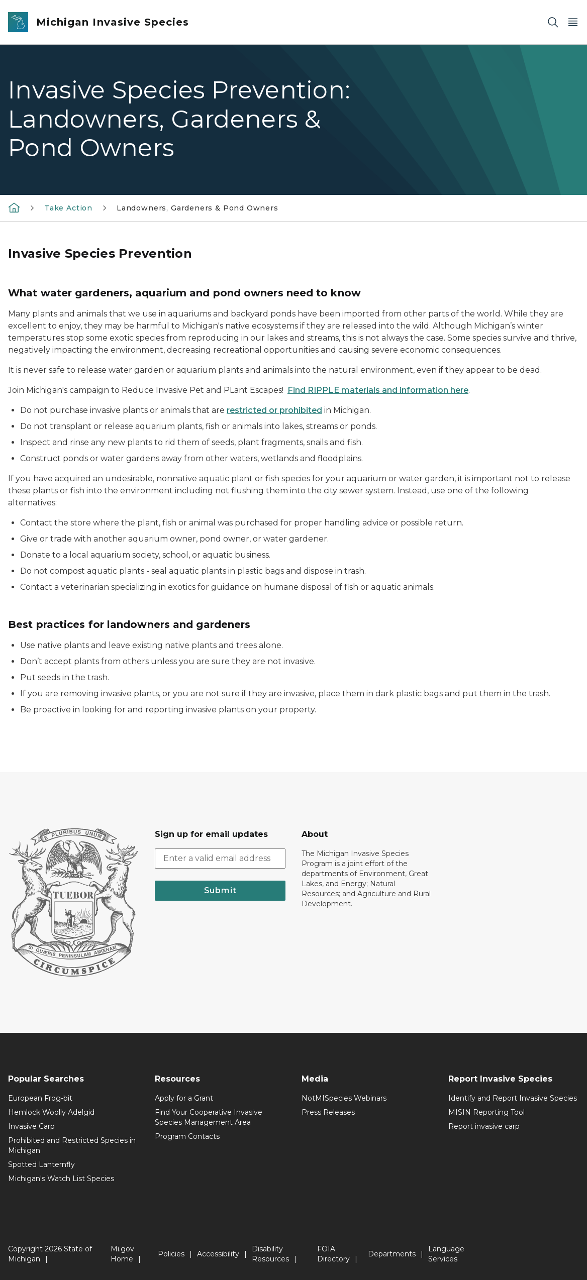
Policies (171, 1253)
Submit (220, 890)
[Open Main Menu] (573, 22)
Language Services (446, 1253)
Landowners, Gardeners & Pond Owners (197, 207)
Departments (392, 1253)
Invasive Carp (31, 1126)
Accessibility (218, 1253)
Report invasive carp (484, 1126)
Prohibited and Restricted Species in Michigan (72, 1145)
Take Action (68, 207)
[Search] (553, 22)
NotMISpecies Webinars (344, 1098)
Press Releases (328, 1112)
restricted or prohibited (274, 410)
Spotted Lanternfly (41, 1164)
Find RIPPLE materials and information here (377, 390)
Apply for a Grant (184, 1098)
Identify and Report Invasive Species (512, 1098)
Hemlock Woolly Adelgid (51, 1112)
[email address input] (220, 858)
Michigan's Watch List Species (61, 1178)
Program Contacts (187, 1136)
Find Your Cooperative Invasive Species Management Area (208, 1117)
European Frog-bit (40, 1098)
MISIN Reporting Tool (486, 1112)
